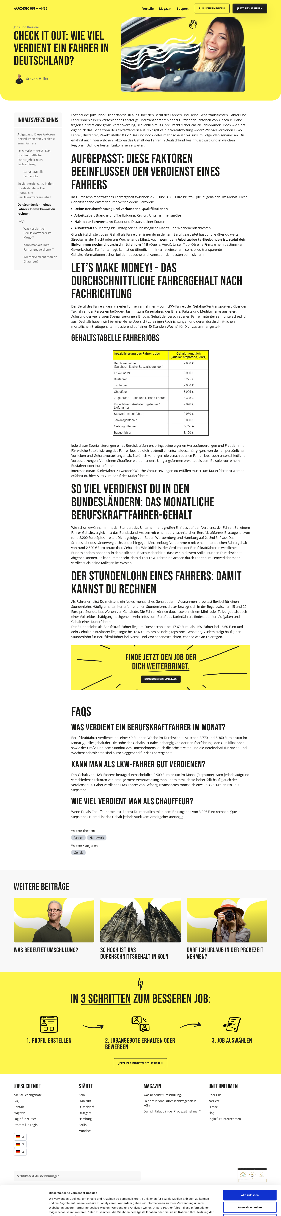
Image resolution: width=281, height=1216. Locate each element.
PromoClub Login (26, 1125)
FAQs (21, 221)
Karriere (214, 1101)
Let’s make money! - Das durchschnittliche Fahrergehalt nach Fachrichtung (34, 157)
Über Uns (215, 1095)
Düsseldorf (86, 1107)
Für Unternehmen (212, 8)
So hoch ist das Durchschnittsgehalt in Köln (170, 1103)
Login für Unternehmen (224, 1119)
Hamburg (85, 1119)
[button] (20, 1137)
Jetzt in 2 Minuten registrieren (141, 1063)
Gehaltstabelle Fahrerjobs (33, 174)
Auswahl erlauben (250, 1179)
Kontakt (19, 1107)
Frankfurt (85, 1101)
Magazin (19, 1113)
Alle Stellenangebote (28, 1095)
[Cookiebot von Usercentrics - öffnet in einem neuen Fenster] (24, 1209)
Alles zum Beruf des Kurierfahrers (122, 475)
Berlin (83, 1125)
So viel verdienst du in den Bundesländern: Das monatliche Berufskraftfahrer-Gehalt (36, 190)
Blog (211, 1113)
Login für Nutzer (25, 1119)
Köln (82, 1095)
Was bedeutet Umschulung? (163, 1095)
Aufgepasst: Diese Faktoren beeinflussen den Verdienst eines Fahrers (36, 138)
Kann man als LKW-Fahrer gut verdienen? (38, 247)
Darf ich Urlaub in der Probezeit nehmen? (172, 1111)
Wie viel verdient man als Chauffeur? (40, 259)
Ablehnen (250, 1191)
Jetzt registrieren (249, 8)
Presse (213, 1107)
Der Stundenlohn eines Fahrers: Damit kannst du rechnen (36, 209)
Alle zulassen (250, 1167)
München (85, 1131)
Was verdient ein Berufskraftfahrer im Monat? (37, 233)
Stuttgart (85, 1113)
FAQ (16, 1101)
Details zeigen (198, 1208)
